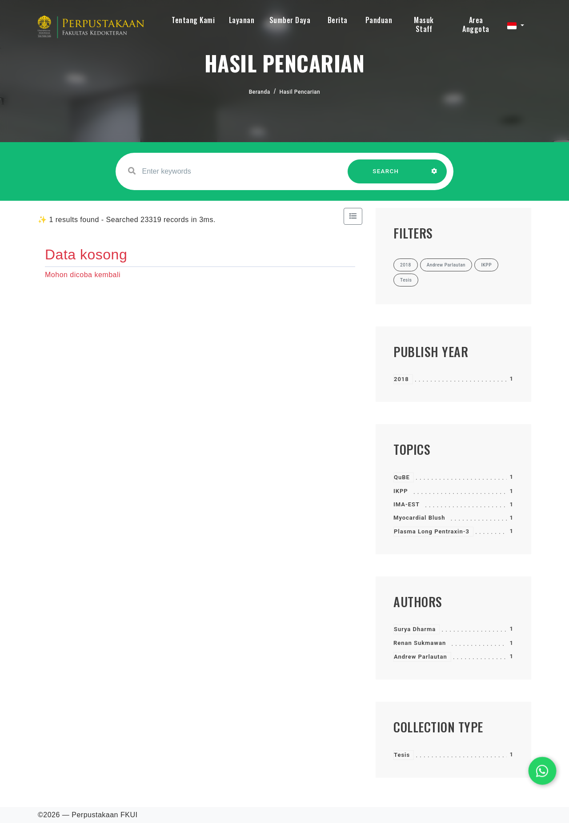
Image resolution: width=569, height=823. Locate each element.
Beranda (259, 92)
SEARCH (386, 175)
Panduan (379, 20)
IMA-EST (406, 504)
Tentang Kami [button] (193, 20)
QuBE (402, 477)
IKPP (400, 491)
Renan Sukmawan (419, 643)
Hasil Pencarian (300, 92)
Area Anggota (475, 24)
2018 (401, 379)
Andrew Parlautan (420, 656)
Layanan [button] (242, 20)
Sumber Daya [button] (290, 20)
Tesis (402, 754)
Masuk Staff (424, 24)
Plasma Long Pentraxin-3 (431, 531)
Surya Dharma (415, 629)
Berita (338, 20)
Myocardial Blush (419, 517)
